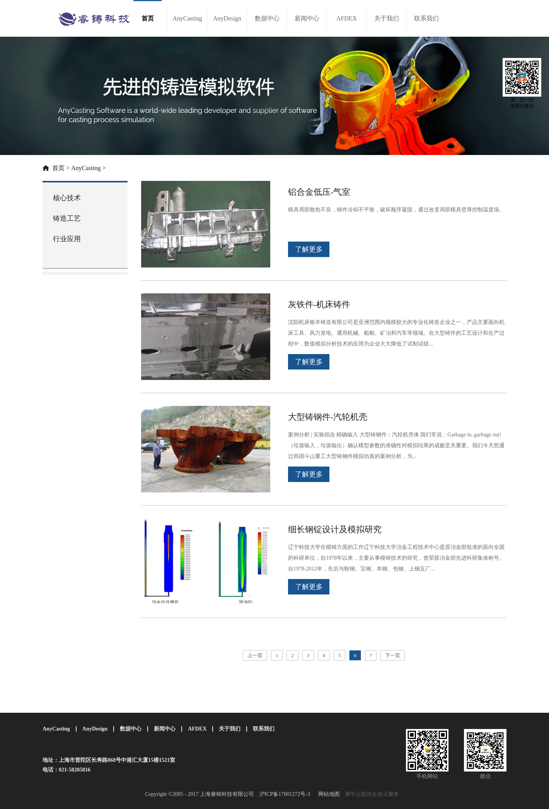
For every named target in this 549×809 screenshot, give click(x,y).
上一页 (255, 655)
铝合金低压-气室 (319, 192)
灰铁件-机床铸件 (319, 304)
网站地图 (327, 794)
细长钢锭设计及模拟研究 (335, 529)
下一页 (392, 655)
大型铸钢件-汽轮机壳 (327, 417)
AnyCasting (86, 168)
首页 (148, 18)
